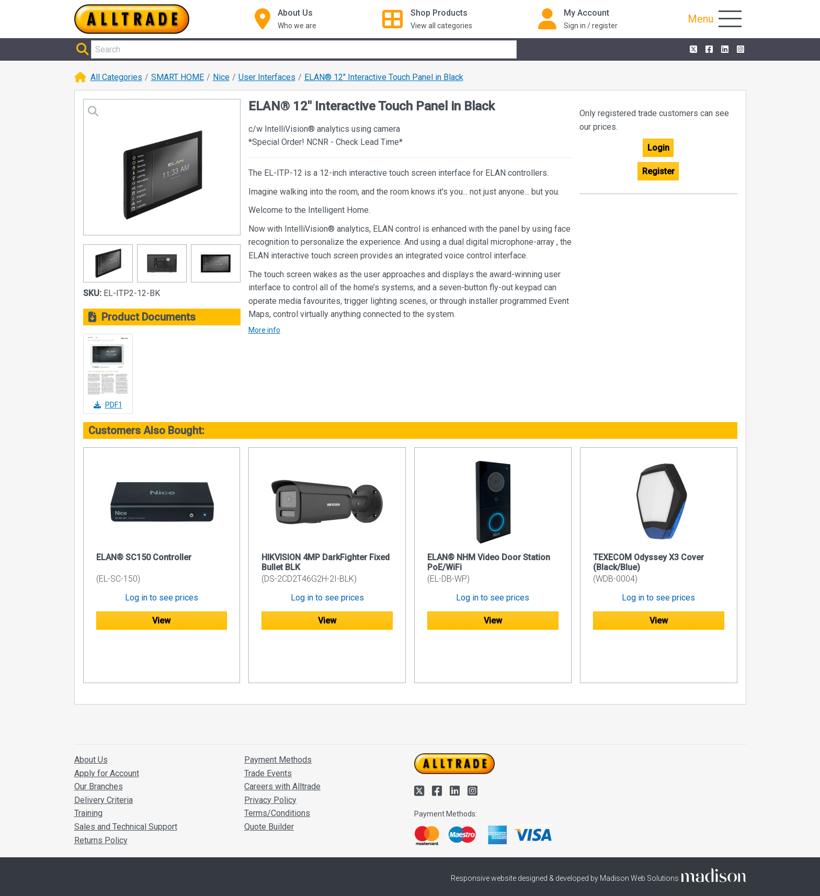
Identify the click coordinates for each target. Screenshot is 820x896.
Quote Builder (269, 786)
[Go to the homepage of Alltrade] (131, 19)
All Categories (116, 77)
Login (658, 148)
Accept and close (622, 873)
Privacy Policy (270, 760)
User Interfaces (266, 77)
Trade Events (268, 733)
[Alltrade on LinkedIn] (724, 49)
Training (88, 773)
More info (264, 330)
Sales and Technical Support (125, 786)
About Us (91, 719)
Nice (221, 77)
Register (658, 171)
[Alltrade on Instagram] (739, 49)
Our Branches (98, 746)
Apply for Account (106, 733)
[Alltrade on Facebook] (708, 49)
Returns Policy (101, 800)
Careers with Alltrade (282, 746)
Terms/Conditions (277, 773)
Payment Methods (278, 719)
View (161, 621)
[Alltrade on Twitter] (692, 49)
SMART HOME (177, 77)
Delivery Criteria (103, 760)
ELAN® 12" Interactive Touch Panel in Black (383, 77)
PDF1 (108, 405)
